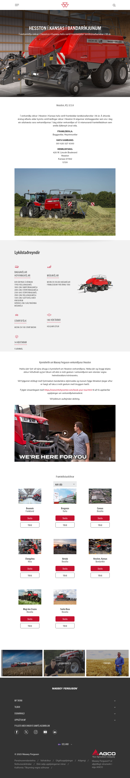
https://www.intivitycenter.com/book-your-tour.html (68, 390)
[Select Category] (65, 484)
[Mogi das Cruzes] (29, 619)
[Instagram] (36, 731)
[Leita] (114, 5)
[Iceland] (65, 744)
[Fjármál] (107, 663)
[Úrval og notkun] (22, 663)
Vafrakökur (45, 760)
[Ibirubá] (65, 568)
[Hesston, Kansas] (100, 568)
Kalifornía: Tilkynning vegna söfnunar (31, 767)
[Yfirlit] (29, 525)
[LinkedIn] (55, 731)
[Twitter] (26, 731)
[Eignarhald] (65, 663)
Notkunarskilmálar (23, 764)
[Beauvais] (29, 518)
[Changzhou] (29, 568)
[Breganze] (65, 518)
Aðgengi (82, 760)
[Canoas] (100, 518)
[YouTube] (45, 731)
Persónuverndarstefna (24, 760)
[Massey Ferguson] (65, 4)
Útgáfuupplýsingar (64, 760)
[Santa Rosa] (65, 619)
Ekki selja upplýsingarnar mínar (51, 764)
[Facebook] (16, 731)
